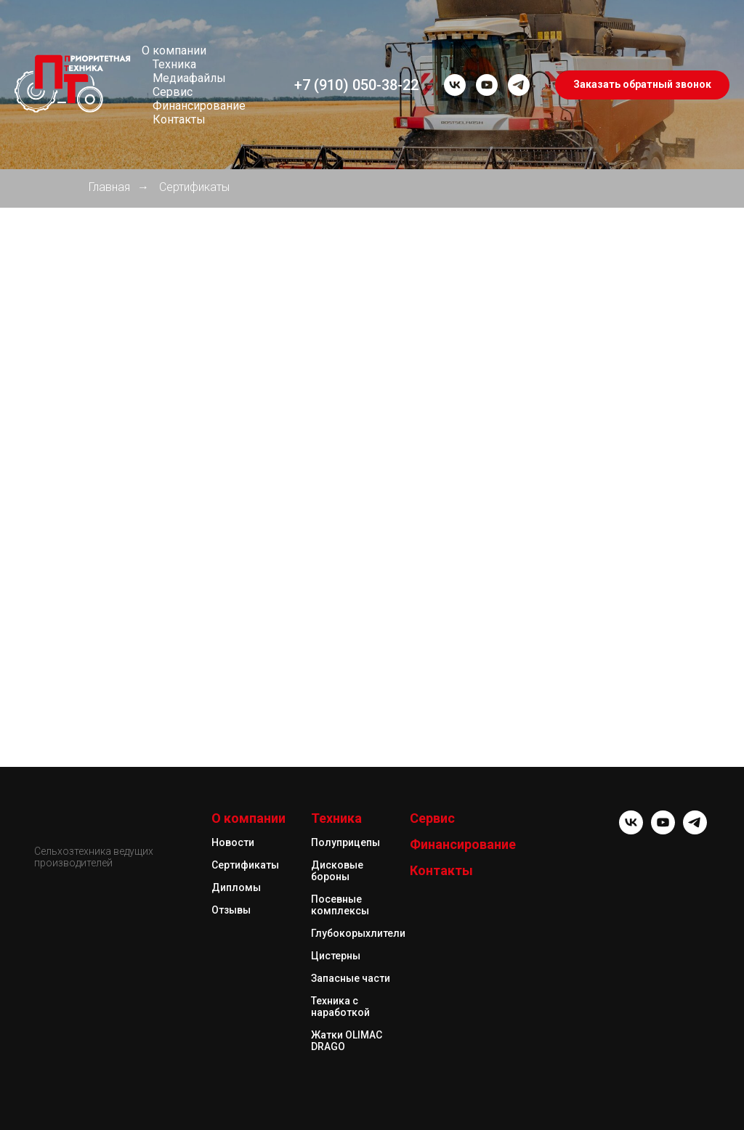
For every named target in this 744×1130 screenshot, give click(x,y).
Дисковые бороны (337, 870)
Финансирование (199, 106)
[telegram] (519, 85)
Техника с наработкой (340, 1006)
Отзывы (231, 910)
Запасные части (350, 978)
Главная (109, 187)
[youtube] (487, 85)
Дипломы (236, 887)
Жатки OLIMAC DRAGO (346, 1040)
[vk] (455, 85)
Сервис (173, 92)
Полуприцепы (345, 842)
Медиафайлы (189, 78)
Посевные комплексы (340, 904)
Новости (232, 842)
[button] (642, 84)
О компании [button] (174, 50)
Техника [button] (174, 64)
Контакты (179, 119)
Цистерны (335, 956)
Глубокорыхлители (358, 933)
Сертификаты (194, 187)
